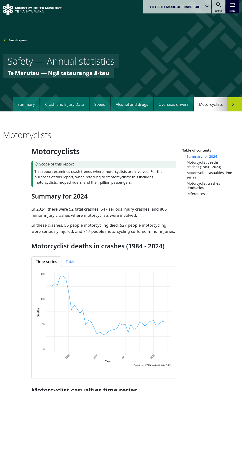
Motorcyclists (211, 104)
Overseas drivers (174, 104)
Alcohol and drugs (132, 104)
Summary (26, 104)
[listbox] (177, 6)
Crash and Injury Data (64, 104)
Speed (99, 104)
